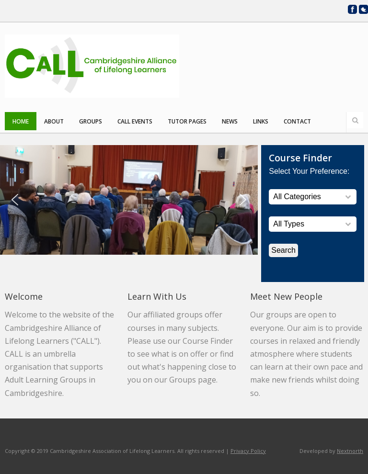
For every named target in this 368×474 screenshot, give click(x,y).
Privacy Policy (248, 450)
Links (260, 121)
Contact (297, 121)
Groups (90, 121)
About (54, 121)
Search (355, 120)
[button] (15, 199)
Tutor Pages (187, 121)
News (230, 121)
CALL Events (134, 121)
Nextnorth (350, 450)
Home (20, 121)
